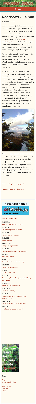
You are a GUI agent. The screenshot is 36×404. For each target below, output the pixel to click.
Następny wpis (19, 184)
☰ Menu (18, 9)
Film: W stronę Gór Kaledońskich (12, 229)
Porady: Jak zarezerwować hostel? (12, 309)
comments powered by (13, 189)
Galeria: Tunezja (7, 240)
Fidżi (3, 384)
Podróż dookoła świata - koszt (11, 285)
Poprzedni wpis (7, 184)
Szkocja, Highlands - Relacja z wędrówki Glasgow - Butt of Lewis (17, 279)
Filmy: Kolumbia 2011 (8, 256)
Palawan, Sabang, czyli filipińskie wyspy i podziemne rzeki (14, 297)
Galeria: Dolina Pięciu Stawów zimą (13, 262)
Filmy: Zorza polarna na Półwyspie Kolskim (15, 251)
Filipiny (4, 391)
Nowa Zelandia (6, 386)
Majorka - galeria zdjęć (9, 272)
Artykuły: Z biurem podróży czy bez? (13, 224)
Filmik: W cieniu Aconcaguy (10, 235)
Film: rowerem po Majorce (10, 267)
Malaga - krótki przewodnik (10, 246)
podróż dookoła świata (9, 382)
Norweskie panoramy (8, 291)
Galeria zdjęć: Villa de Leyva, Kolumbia (14, 303)
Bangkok (4, 380)
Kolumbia (5, 388)
